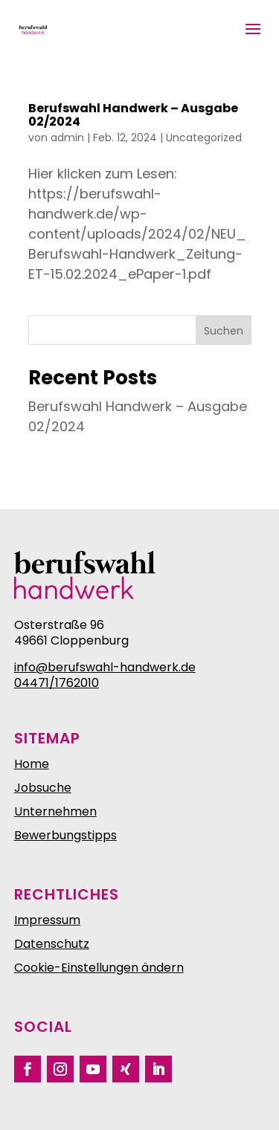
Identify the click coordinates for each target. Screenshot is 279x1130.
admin (67, 137)
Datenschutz (51, 943)
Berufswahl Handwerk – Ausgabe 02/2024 (133, 115)
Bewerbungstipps (65, 835)
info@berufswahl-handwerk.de (105, 667)
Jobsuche (42, 787)
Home (31, 763)
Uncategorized (204, 137)
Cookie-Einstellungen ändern (99, 967)
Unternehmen (55, 811)
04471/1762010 (56, 682)
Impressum (47, 920)
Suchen (223, 330)
